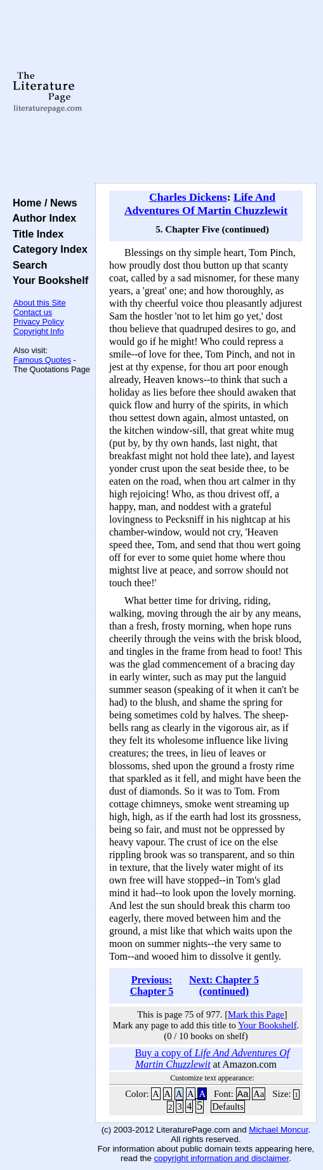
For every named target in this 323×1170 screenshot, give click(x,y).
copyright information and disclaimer (221, 1158)
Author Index (41, 218)
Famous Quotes (42, 360)
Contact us (32, 312)
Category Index (47, 249)
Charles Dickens (188, 197)
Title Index (35, 233)
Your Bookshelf (47, 280)
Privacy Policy (38, 321)
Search (27, 265)
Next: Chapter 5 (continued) (224, 985)
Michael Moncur (278, 1129)
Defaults (228, 1106)
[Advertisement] (206, 92)
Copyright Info (38, 331)
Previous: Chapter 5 (152, 985)
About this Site (39, 302)
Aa (243, 1094)
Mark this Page (256, 1014)
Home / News (42, 202)
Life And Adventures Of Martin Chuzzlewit (205, 204)
